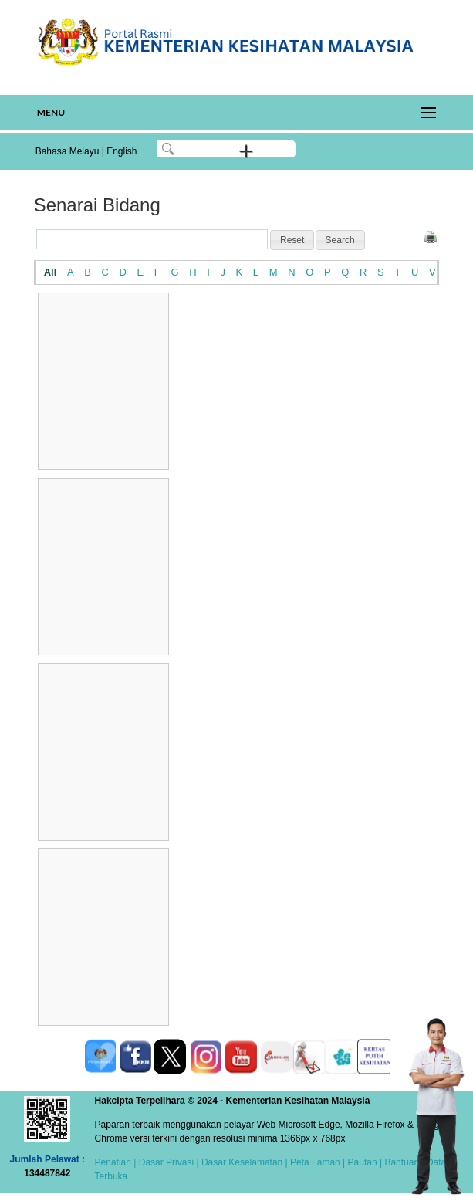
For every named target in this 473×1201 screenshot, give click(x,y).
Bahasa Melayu (67, 151)
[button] (292, 240)
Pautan (362, 1162)
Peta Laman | (318, 1162)
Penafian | (116, 1162)
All (50, 272)
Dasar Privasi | (167, 1162)
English (121, 151)
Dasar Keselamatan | (243, 1162)
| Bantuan (398, 1162)
